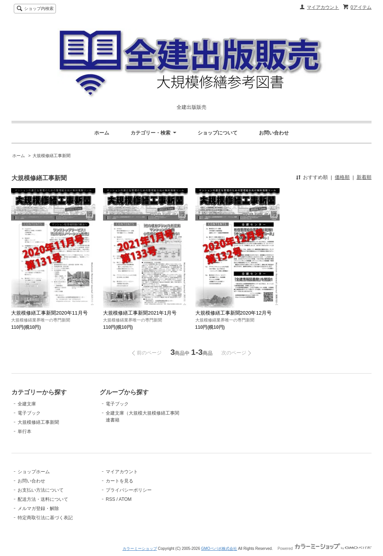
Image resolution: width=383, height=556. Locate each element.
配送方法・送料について (43, 499)
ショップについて (217, 133)
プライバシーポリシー (129, 490)
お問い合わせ (274, 133)
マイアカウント (323, 7)
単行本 (24, 431)
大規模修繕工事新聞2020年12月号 (233, 313)
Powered (325, 548)
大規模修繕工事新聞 (51, 155)
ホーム (101, 133)
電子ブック (29, 413)
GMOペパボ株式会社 (219, 548)
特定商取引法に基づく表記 (45, 517)
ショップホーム (34, 471)
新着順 (364, 177)
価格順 (342, 177)
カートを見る (119, 481)
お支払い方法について (41, 490)
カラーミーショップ (140, 548)
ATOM (125, 499)
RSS (110, 499)
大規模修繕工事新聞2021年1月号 (140, 313)
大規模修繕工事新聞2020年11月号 (49, 313)
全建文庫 (27, 404)
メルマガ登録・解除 (38, 508)
